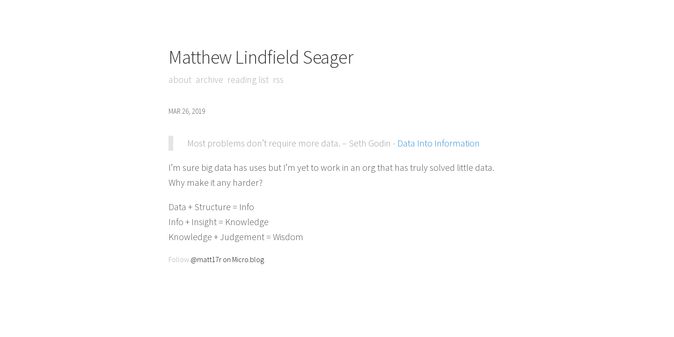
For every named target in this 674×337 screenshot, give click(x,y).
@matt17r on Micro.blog (227, 259)
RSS (278, 79)
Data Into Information (438, 143)
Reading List (248, 79)
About (179, 79)
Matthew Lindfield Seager (260, 57)
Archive (209, 79)
